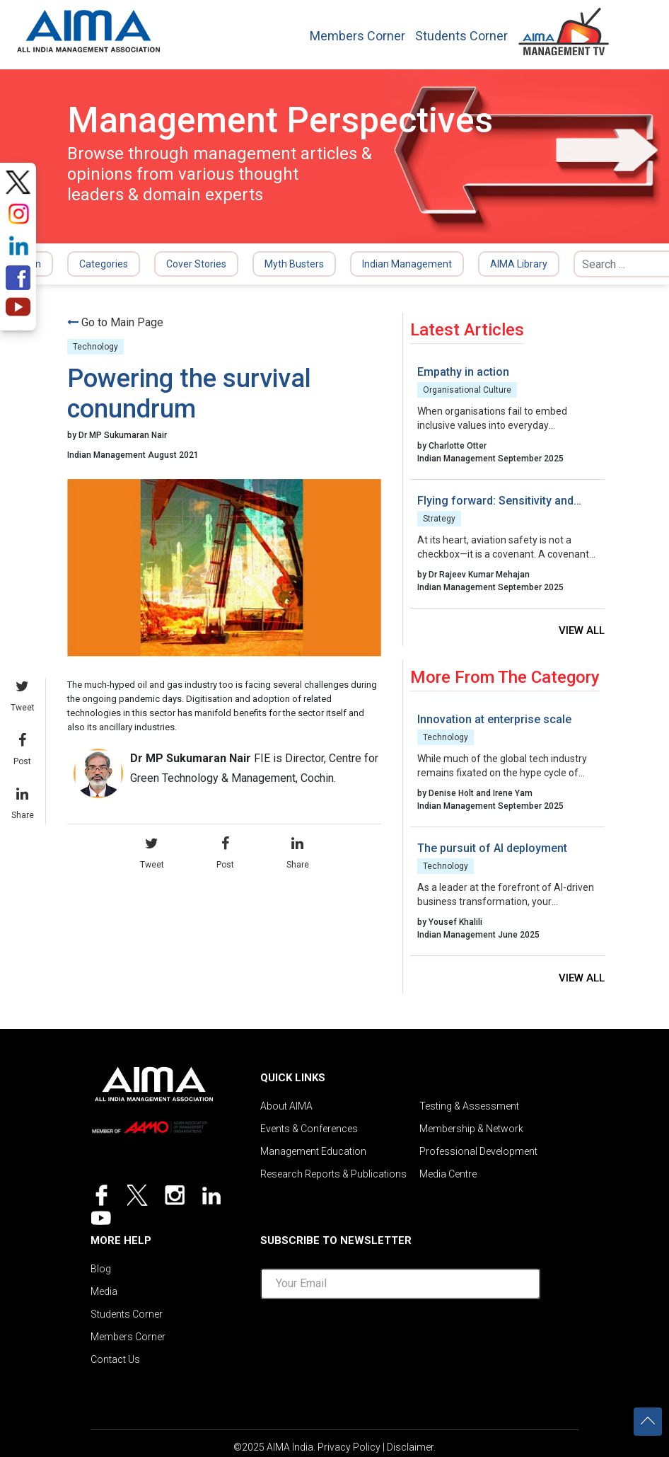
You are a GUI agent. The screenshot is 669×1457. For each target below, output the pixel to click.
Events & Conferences (309, 1128)
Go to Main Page (122, 322)
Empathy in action (463, 372)
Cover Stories (196, 264)
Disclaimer (410, 1447)
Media (104, 1291)
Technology (95, 347)
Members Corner (357, 36)
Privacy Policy (349, 1447)
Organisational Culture (467, 390)
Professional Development (478, 1151)
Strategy (439, 519)
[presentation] (400, 1338)
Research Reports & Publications (333, 1174)
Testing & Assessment (469, 1106)
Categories (103, 264)
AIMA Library (518, 264)
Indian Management (407, 264)
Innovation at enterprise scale (494, 719)
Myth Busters (294, 264)
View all (582, 630)
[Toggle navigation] (634, 27)
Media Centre (448, 1174)
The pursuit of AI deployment (492, 848)
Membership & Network (471, 1128)
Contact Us (115, 1359)
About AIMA (286, 1106)
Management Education (313, 1151)
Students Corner (461, 36)
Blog (101, 1268)
